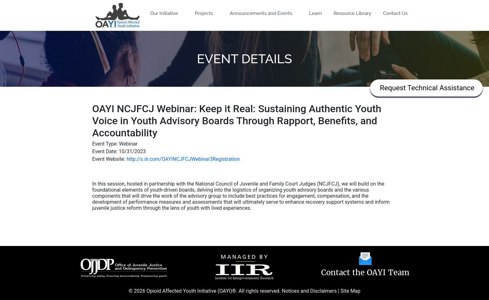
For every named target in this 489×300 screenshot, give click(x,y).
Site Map (350, 291)
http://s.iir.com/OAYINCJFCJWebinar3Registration (183, 159)
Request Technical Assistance (427, 88)
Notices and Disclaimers (309, 291)
